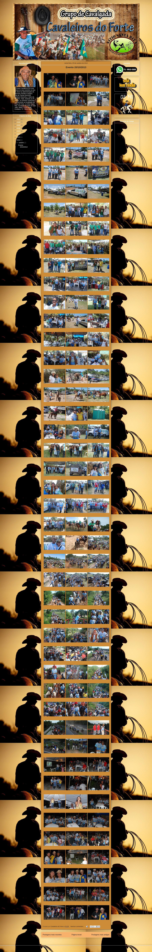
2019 (19, 125)
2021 (19, 119)
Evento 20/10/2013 (76, 67)
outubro (21, 143)
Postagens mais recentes (52, 935)
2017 (19, 131)
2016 (19, 134)
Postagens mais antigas (100, 935)
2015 (19, 137)
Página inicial (76, 935)
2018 (19, 128)
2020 (19, 122)
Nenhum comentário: (77, 926)
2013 (19, 140)
